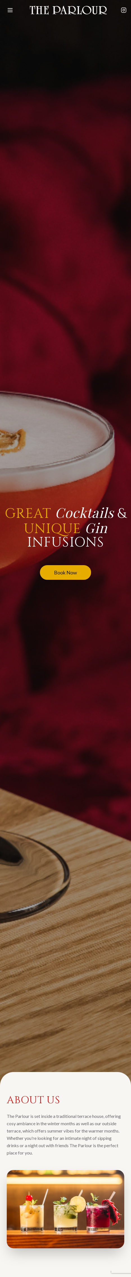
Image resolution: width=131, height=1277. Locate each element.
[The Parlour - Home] (68, 10)
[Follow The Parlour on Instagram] (124, 10)
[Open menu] (10, 10)
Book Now (65, 572)
